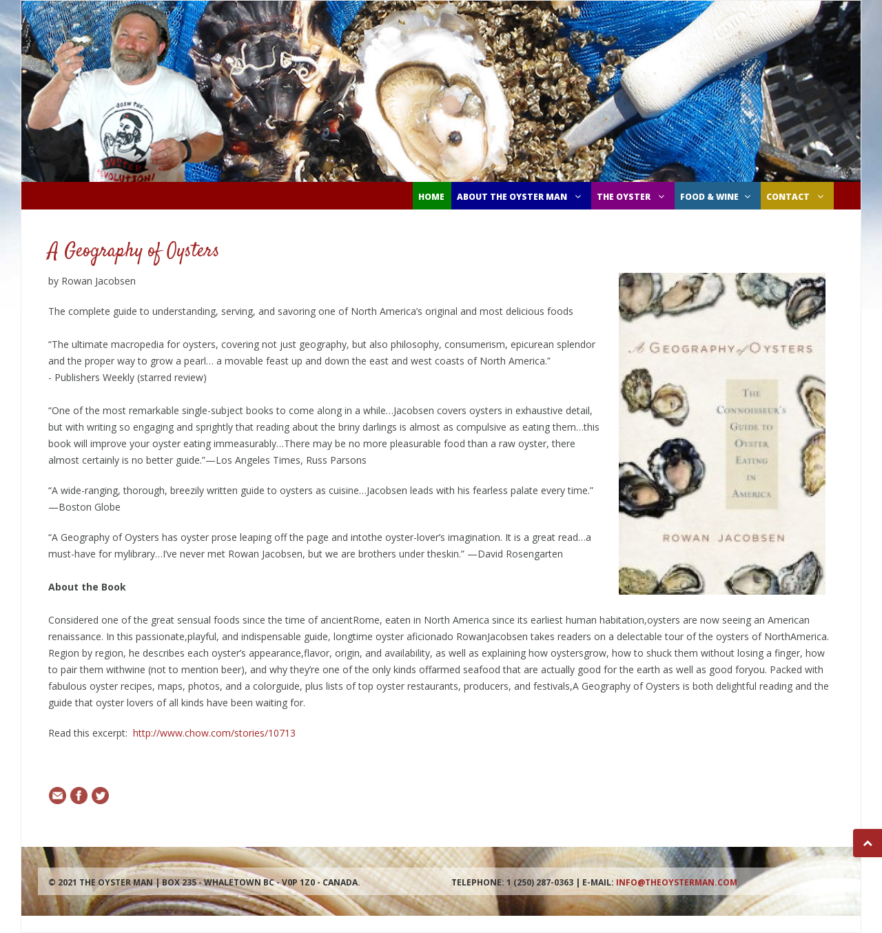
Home (431, 197)
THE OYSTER (632, 197)
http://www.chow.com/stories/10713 (214, 732)
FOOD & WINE (717, 197)
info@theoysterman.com (676, 882)
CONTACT (796, 197)
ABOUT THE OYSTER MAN (520, 197)
